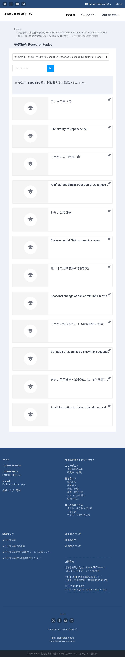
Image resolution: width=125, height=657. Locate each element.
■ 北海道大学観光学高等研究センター (21, 558)
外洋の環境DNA (61, 212)
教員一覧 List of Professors (32, 36)
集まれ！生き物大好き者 (79, 508)
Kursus (17, 29)
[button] (98, 4)
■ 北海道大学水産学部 (13, 546)
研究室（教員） (75, 472)
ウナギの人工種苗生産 (65, 157)
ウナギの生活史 (61, 101)
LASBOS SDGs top (11, 475)
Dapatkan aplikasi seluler (62, 641)
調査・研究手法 (75, 492)
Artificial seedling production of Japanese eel (81, 184)
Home (5, 459)
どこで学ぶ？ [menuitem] (87, 14)
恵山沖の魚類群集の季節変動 (70, 268)
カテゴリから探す (76, 495)
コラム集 (71, 511)
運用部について (73, 534)
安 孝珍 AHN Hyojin (58, 36)
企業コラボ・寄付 (11, 490)
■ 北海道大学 (9, 540)
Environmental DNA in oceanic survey (75, 240)
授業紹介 (71, 485)
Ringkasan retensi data (62, 637)
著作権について (73, 546)
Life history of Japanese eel (69, 129)
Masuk (119, 4)
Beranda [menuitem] (70, 14)
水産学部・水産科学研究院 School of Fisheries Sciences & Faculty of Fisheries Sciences (62, 32)
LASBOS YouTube (11, 465)
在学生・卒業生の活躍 (78, 515)
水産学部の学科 (75, 469)
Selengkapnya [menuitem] (109, 14)
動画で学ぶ (73, 499)
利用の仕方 (70, 540)
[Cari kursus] (29, 68)
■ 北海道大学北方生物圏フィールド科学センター (27, 552)
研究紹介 (71, 482)
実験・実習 (73, 488)
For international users (13, 484)
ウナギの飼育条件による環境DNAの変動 (77, 324)
